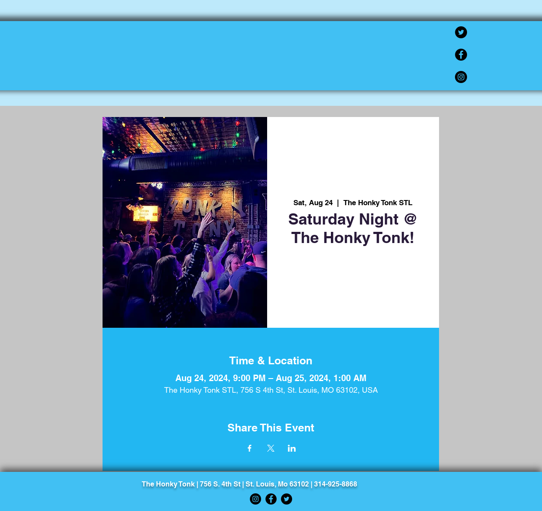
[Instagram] (461, 77)
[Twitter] (461, 32)
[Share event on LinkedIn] (292, 448)
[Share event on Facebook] (250, 448)
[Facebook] (461, 55)
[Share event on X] (271, 448)
